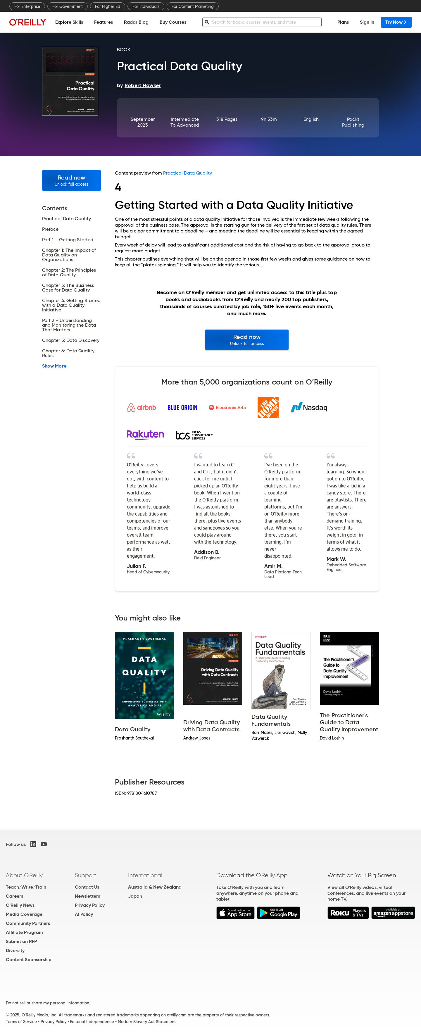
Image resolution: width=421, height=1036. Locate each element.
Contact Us (87, 887)
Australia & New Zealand (155, 887)
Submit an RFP (21, 941)
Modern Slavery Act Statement (147, 1021)
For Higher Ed (107, 6)
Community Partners (28, 923)
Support (85, 875)
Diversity (15, 950)
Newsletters (87, 896)
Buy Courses (173, 22)
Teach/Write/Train (26, 887)
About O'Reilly (24, 875)
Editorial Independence (92, 1021)
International (145, 875)
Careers (14, 896)
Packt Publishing (353, 122)
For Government (67, 6)
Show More (54, 366)
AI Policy (84, 914)
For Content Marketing (193, 6)
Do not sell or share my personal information (47, 1003)
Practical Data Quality (187, 173)
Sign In (367, 22)
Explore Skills (69, 22)
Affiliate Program (24, 932)
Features (103, 22)
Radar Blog (136, 22)
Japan (135, 896)
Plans (343, 22)
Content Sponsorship (28, 959)
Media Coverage (24, 914)
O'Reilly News (20, 905)
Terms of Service (21, 1021)
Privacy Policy (90, 905)
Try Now (396, 22)
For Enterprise (27, 6)
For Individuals (145, 6)
